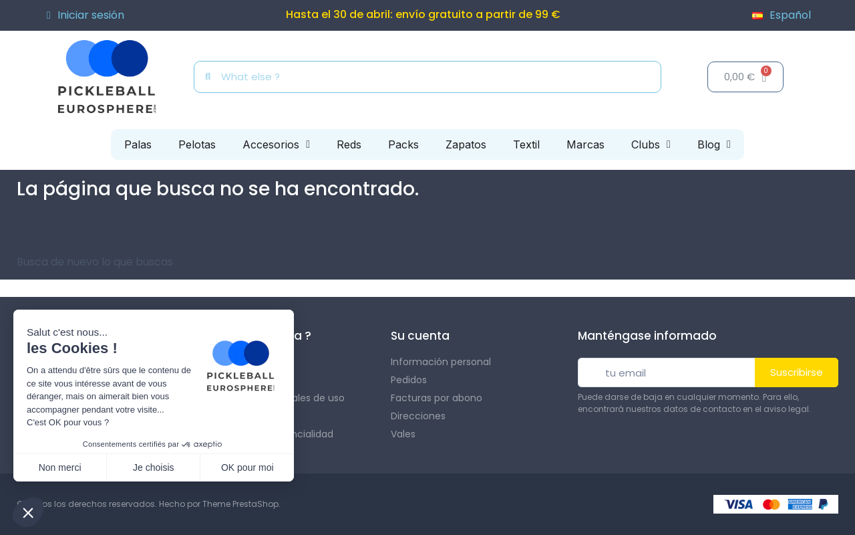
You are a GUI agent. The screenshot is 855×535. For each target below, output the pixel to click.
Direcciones (418, 416)
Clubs (651, 144)
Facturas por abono (436, 398)
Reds (349, 144)
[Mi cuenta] (85, 15)
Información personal (441, 361)
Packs (403, 144)
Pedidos (409, 380)
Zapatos (466, 144)
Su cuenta (420, 336)
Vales (403, 434)
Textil (526, 144)
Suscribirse (796, 372)
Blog (714, 144)
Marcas (585, 144)
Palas (138, 144)
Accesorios (276, 144)
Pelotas (197, 144)
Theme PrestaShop (240, 504)
